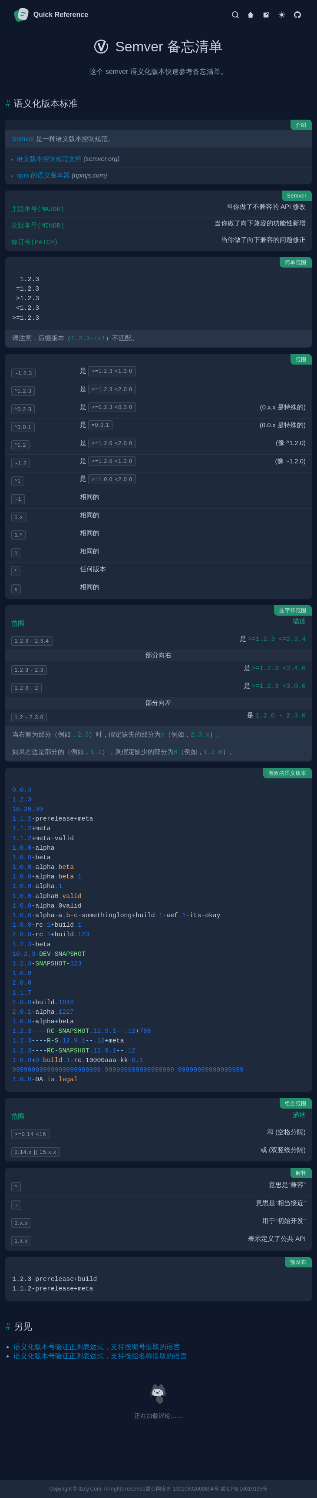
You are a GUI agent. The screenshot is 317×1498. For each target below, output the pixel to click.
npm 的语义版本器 (43, 175)
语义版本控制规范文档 (49, 158)
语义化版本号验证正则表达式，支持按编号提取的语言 (96, 1347)
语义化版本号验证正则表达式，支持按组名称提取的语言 (100, 1356)
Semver (23, 138)
